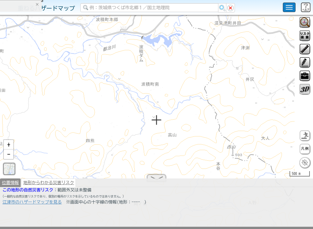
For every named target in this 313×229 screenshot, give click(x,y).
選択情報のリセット (67, 125)
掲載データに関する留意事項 (34, 108)
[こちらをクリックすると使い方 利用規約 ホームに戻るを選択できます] (289, 7)
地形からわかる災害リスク (48, 185)
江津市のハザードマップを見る (32, 204)
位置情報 (10, 185)
